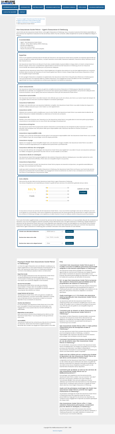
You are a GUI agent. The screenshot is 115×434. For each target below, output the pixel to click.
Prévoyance (82, 7)
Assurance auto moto (10, 7)
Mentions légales (57, 431)
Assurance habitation (53, 7)
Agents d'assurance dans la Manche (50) (29, 20)
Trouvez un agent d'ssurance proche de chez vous (30, 19)
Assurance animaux (69, 7)
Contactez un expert (9, 12)
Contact (22, 12)
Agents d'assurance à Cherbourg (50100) (29, 22)
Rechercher (69, 231)
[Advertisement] (56, 252)
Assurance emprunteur (96, 7)
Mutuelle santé (38, 7)
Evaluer (83, 192)
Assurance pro (25, 7)
